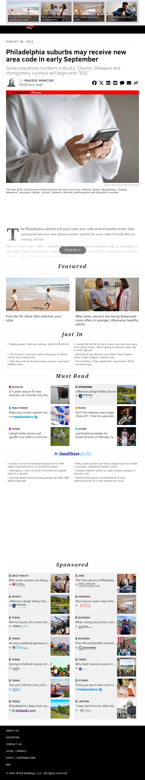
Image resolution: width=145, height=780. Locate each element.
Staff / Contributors (20, 757)
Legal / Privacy (16, 751)
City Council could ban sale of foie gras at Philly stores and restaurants (37, 355)
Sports (16, 596)
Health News (20, 408)
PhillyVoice (9, 29)
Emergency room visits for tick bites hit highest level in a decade (37, 472)
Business (84, 617)
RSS (8, 764)
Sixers (82, 428)
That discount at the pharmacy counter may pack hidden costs (38, 362)
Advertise (12, 737)
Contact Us (14, 744)
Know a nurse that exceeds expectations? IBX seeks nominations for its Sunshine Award (36, 465)
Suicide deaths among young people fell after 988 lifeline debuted (38, 479)
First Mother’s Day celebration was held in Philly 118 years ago (104, 362)
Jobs (81, 575)
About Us (12, 730)
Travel (16, 617)
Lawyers (83, 701)
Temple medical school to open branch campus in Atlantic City (105, 472)
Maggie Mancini (39, 80)
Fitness (83, 680)
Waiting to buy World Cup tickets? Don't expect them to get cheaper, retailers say (103, 355)
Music (82, 408)
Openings (84, 596)
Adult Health (20, 575)
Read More (72, 250)
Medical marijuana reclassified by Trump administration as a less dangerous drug (99, 479)
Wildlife (17, 387)
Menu (139, 29)
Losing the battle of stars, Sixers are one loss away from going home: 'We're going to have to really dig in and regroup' (105, 347)
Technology (20, 92)
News (29, 28)
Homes (16, 428)
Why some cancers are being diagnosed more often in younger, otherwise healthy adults (105, 465)
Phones (36, 92)
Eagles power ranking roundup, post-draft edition (39, 344)
